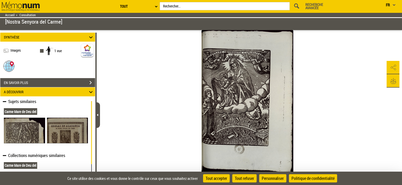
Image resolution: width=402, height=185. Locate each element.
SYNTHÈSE (49, 37)
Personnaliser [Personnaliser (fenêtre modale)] (273, 178)
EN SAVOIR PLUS (49, 82)
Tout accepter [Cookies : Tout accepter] (216, 178)
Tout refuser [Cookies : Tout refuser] (244, 178)
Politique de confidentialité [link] (313, 178)
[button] (9, 65)
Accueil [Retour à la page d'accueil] (10, 15)
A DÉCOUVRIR (49, 91)
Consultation (27, 15)
